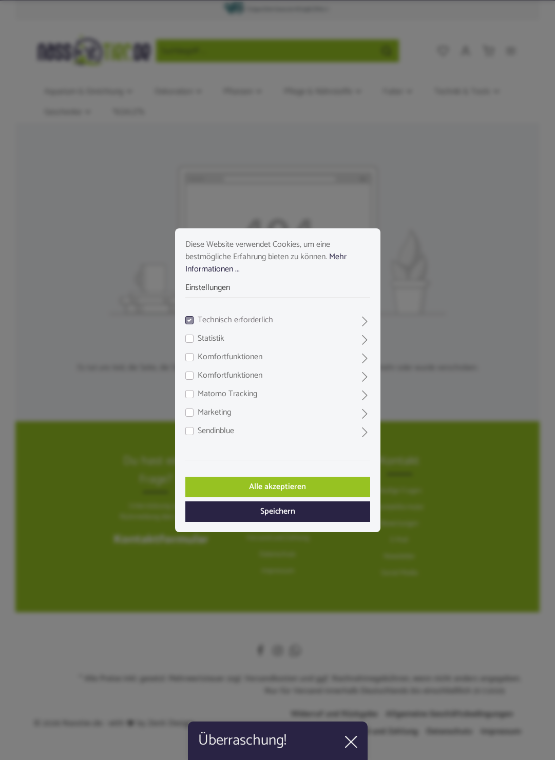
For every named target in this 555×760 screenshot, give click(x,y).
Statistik (211, 339)
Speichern (277, 511)
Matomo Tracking (227, 394)
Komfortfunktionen (230, 357)
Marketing (214, 412)
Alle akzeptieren (277, 487)
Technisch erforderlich (235, 320)
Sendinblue (216, 431)
